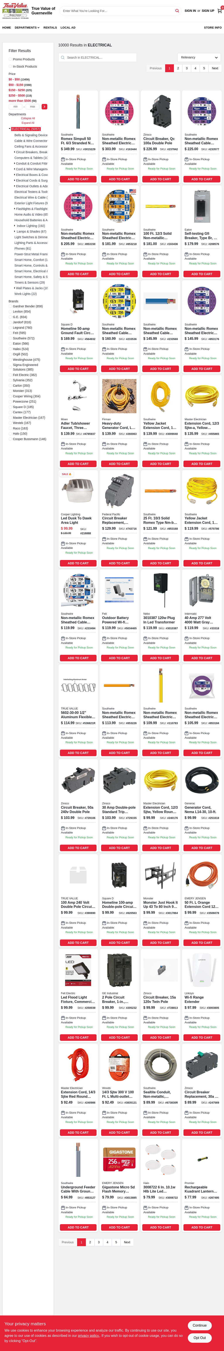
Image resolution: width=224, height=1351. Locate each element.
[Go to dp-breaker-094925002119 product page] (78, 901)
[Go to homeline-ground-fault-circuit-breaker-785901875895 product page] (78, 327)
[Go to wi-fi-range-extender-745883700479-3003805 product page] (202, 995)
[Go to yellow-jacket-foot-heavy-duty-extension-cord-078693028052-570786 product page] (202, 519)
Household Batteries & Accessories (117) (42, 220)
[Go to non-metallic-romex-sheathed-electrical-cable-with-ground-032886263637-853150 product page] (78, 232)
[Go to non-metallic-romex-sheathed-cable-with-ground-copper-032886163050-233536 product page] (119, 327)
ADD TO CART (78, 179)
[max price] (33, 106)
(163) (20, 428)
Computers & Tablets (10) (32, 158)
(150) (20, 433)
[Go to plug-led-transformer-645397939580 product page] (160, 616)
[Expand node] (9, 129)
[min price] (16, 106)
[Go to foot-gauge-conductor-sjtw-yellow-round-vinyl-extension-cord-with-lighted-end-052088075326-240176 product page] (160, 805)
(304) (27, 396)
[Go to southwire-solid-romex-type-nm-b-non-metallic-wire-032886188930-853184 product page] (202, 711)
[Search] (177, 10)
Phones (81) (23, 248)
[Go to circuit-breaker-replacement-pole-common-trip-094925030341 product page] (202, 1090)
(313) (22, 391)
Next (215, 68)
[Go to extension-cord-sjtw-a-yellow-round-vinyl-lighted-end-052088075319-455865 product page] (202, 421)
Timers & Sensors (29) (30, 282)
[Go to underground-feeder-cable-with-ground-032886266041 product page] (78, 1185)
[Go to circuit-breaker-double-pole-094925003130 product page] (78, 805)
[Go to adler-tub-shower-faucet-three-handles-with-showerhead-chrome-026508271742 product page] (78, 421)
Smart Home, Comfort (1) (32, 260)
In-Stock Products (25, 66)
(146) (29, 439)
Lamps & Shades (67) (31, 231)
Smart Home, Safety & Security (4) (38, 277)
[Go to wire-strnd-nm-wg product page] (78, 137)
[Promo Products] (10, 59)
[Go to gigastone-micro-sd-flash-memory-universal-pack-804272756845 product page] (119, 1185)
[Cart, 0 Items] (219, 11)
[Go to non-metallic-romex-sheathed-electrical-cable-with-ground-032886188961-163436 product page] (160, 232)
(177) (22, 412)
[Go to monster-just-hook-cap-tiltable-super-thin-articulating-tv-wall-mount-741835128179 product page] (160, 901)
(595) (19, 333)
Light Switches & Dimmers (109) (36, 237)
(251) (24, 401)
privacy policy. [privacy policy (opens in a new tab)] (89, 1335)
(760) (22, 327)
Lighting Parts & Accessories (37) (37, 243)
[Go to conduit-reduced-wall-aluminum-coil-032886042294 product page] (78, 711)
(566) (21, 343)
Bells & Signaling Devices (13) (35, 135)
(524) (21, 349)
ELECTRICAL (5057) (26, 129)
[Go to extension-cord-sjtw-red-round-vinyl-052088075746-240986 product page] (78, 1090)
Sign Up (208, 10)
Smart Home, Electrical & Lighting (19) (40, 271)
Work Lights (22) (26, 294)
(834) (20, 317)
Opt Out (199, 1338)
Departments (26, 27)
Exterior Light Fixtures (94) (33, 203)
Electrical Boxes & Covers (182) (37, 175)
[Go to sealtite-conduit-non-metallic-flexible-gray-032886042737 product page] (160, 1090)
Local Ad (68, 27)
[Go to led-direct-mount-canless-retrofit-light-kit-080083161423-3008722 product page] (160, 1185)
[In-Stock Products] (10, 66)
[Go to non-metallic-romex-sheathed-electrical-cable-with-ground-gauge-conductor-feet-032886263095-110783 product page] (160, 711)
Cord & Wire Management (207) (37, 169)
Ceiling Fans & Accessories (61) (36, 146)
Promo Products (24, 59)
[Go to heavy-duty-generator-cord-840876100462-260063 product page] (119, 421)
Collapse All (28, 118)
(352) (23, 380)
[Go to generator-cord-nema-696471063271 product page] (202, 805)
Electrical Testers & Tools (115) (35, 192)
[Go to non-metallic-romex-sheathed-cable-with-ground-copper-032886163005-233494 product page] (78, 616)
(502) (20, 354)
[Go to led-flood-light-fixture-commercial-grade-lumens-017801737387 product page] (78, 995)
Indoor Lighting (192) (31, 226)
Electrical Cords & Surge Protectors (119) (44, 180)
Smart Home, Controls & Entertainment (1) (43, 265)
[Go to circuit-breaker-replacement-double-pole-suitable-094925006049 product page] (119, 519)
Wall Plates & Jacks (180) (33, 288)
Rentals (50, 27)
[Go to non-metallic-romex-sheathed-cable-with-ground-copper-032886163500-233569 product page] (160, 327)
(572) (24, 338)
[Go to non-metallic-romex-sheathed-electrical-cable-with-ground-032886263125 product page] (119, 711)
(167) (29, 417)
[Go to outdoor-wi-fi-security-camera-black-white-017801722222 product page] (119, 616)
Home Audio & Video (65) (32, 214)
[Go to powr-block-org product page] (119, 1090)
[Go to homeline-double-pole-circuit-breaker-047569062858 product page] (119, 901)
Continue (200, 1325)
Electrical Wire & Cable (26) (33, 197)
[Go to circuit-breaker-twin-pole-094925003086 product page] (160, 995)
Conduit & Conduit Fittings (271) (37, 163)
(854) (22, 311)
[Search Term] (120, 11)
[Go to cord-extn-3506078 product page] (202, 901)
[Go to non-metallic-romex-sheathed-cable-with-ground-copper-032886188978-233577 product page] (202, 137)
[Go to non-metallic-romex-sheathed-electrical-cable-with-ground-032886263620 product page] (160, 519)
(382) (25, 375)
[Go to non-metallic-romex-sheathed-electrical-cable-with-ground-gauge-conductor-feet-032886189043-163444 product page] (119, 137)
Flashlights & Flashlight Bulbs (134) (40, 209)
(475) (26, 359)
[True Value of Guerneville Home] (15, 11)
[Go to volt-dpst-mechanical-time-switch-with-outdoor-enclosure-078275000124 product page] (202, 616)
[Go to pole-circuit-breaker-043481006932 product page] (119, 995)
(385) (25, 367)
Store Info (213, 27)
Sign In (190, 10)
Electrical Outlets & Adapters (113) (39, 186)
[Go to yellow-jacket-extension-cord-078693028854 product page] (160, 421)
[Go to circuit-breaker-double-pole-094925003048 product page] (119, 805)
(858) (28, 306)
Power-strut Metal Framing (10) (36, 254)
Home (6, 27)
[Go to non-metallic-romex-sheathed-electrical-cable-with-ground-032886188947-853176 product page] (202, 327)
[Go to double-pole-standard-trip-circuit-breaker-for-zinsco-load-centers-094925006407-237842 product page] (160, 137)
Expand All (28, 122)
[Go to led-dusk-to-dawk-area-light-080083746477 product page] (78, 519)
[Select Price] (44, 106)
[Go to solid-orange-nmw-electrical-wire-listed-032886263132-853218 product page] (119, 232)
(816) (22, 322)
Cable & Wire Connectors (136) (36, 141)
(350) (21, 385)
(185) (23, 407)
